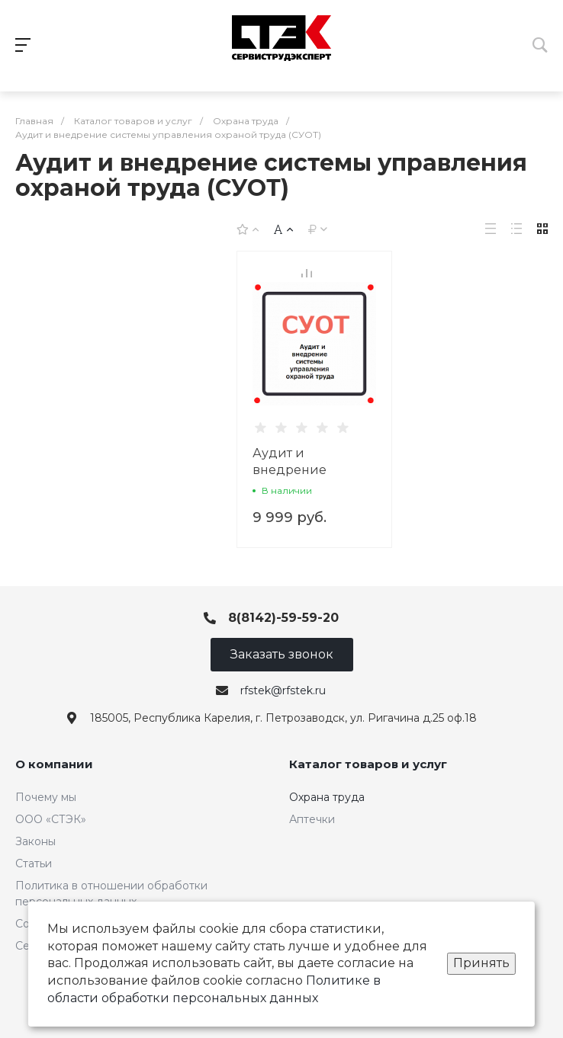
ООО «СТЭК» (50, 819)
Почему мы (45, 797)
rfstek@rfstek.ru (283, 690)
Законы (35, 841)
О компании (54, 764)
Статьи (33, 863)
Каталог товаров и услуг (368, 764)
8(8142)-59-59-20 (283, 617)
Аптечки (312, 819)
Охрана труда (327, 797)
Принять (481, 963)
